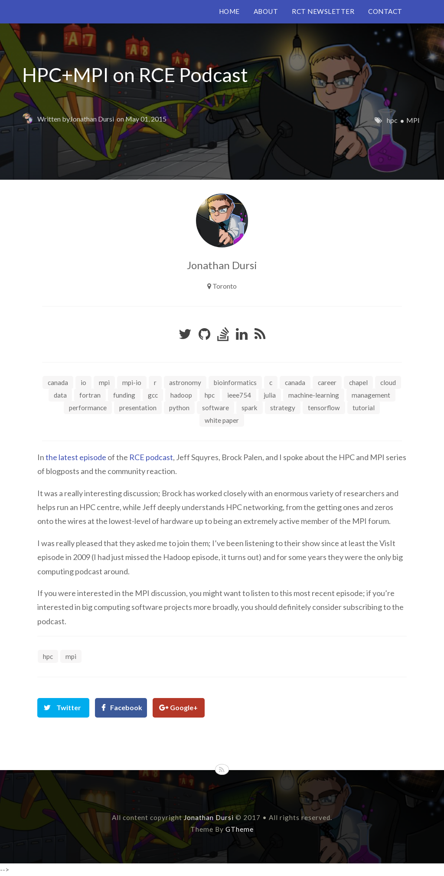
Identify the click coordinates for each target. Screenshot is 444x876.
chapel (358, 382)
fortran (90, 395)
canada (295, 382)
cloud (388, 382)
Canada (58, 382)
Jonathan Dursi (92, 119)
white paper (222, 420)
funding (124, 395)
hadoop (181, 395)
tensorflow (324, 408)
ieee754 (239, 395)
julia (270, 395)
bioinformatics (235, 382)
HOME (229, 11)
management (371, 395)
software (215, 408)
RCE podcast (151, 457)
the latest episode (76, 457)
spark (250, 408)
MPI (413, 120)
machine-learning (313, 395)
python (179, 408)
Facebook (126, 707)
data (60, 395)
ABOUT (266, 11)
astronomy (185, 382)
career (327, 382)
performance (88, 408)
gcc (153, 395)
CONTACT (385, 11)
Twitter (68, 707)
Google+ (184, 707)
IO (83, 382)
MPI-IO (131, 382)
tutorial (364, 408)
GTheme (239, 829)
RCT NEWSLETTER (323, 11)
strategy (282, 408)
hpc (392, 120)
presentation (138, 408)
